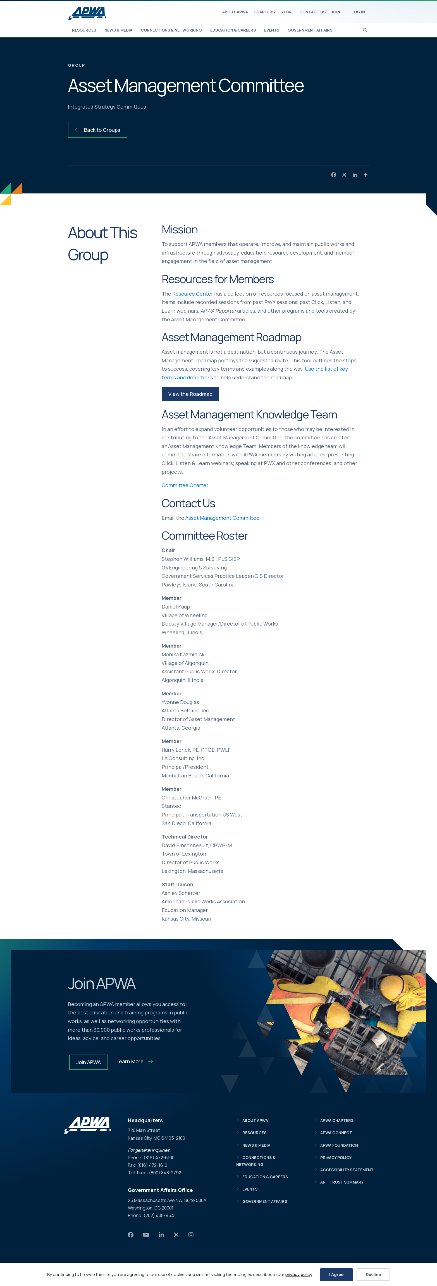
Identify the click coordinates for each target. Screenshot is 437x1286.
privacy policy (298, 1274)
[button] (190, 394)
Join (335, 12)
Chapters (264, 12)
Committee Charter (185, 485)
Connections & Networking (171, 30)
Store (287, 12)
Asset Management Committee (222, 517)
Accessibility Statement (347, 1169)
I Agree (336, 1274)
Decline (373, 1274)
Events (271, 30)
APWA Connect (336, 1132)
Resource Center (192, 293)
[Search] (365, 30)
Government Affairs (310, 30)
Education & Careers (233, 30)
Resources (84, 30)
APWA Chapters (337, 1120)
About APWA (235, 12)
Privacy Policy (336, 1157)
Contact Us (312, 12)
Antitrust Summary (342, 1182)
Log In (358, 12)
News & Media (118, 30)
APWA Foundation (339, 1145)
